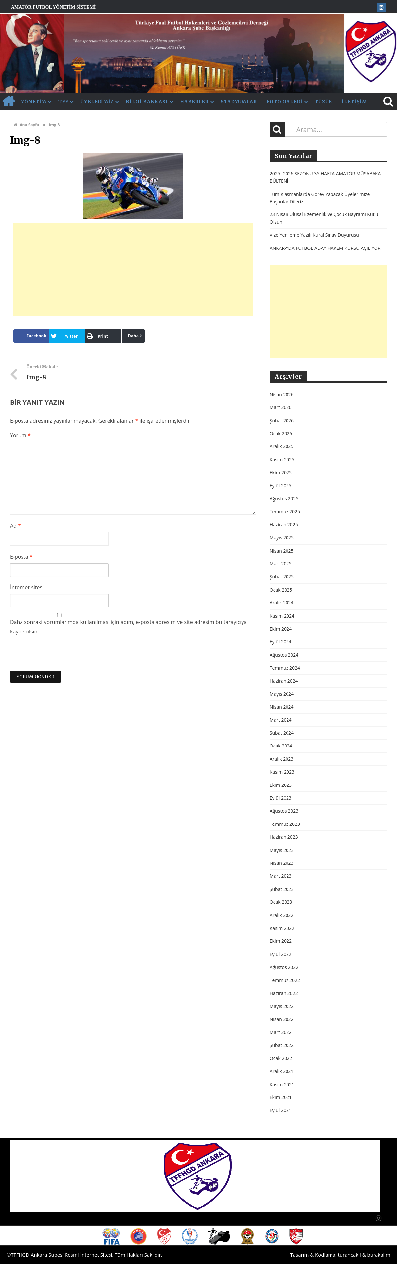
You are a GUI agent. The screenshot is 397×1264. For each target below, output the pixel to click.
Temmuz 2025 (285, 511)
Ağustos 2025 (284, 498)
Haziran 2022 (284, 993)
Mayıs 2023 (282, 850)
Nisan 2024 (282, 707)
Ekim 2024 (281, 629)
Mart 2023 (281, 876)
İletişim (354, 102)
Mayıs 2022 (282, 1006)
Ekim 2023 (281, 785)
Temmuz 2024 (285, 668)
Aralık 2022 (281, 915)
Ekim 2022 (281, 941)
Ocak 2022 (281, 1058)
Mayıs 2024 (282, 694)
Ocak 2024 (281, 746)
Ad (15, 525)
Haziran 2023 (284, 837)
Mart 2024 (281, 720)
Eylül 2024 (280, 641)
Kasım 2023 (282, 772)
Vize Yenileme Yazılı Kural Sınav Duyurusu (314, 235)
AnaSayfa (8, 101)
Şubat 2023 (282, 889)
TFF (63, 102)
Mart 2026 (281, 407)
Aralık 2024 (281, 602)
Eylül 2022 (280, 954)
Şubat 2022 (282, 1045)
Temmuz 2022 (285, 980)
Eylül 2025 (280, 485)
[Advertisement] (133, 269)
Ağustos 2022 (284, 967)
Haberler (194, 102)
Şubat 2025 (282, 576)
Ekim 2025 (281, 472)
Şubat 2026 (282, 420)
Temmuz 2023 (285, 824)
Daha (133, 336)
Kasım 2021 (282, 1084)
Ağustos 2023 (284, 811)
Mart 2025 (281, 563)
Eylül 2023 (280, 798)
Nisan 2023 (282, 863)
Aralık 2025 (281, 446)
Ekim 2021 (281, 1097)
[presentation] (60, 655)
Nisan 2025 (282, 551)
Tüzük (324, 102)
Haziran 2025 (284, 524)
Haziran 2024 (284, 681)
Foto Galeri (284, 102)
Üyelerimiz (97, 102)
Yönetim (33, 102)
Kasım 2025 (282, 459)
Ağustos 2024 (284, 655)
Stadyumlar (239, 102)
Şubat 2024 (282, 733)
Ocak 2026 (281, 433)
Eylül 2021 (280, 1110)
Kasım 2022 (282, 928)
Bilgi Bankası (147, 102)
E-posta (21, 556)
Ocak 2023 (281, 902)
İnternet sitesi (27, 587)
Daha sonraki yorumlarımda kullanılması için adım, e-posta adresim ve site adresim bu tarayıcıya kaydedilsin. (128, 626)
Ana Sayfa (26, 125)
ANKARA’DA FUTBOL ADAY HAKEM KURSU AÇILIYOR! (326, 248)
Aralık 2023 (281, 759)
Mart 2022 (281, 1032)
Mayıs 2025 (282, 537)
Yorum (20, 435)
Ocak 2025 (281, 590)
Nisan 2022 (282, 1019)
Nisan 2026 (282, 394)
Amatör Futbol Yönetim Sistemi (53, 7)
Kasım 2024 (282, 616)
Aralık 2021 (281, 1071)
